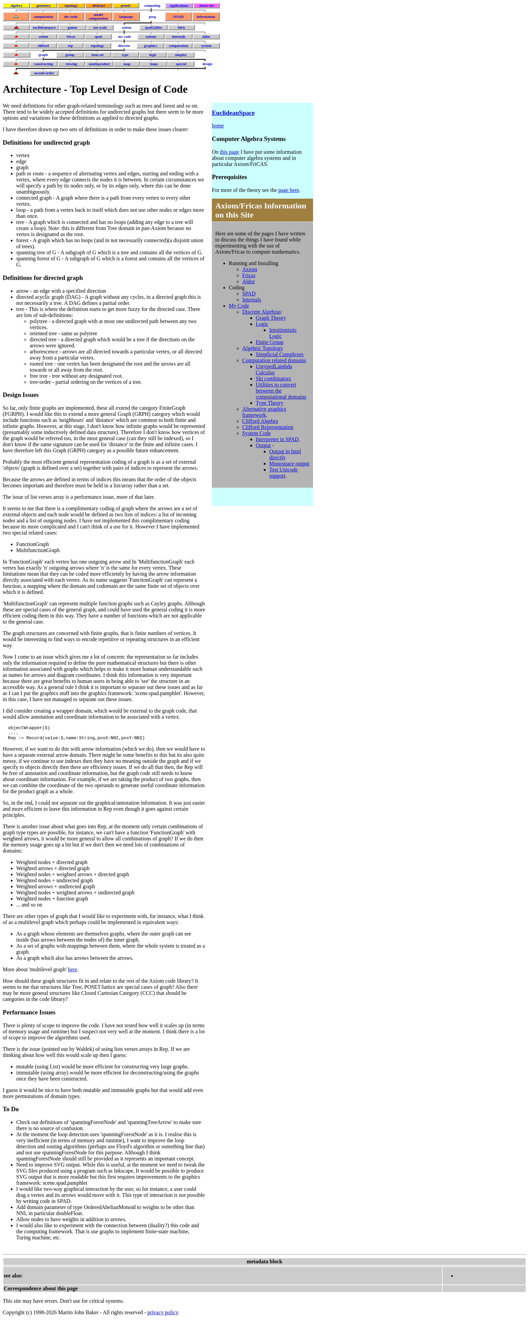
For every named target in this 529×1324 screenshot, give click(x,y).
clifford (43, 46)
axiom (126, 27)
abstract (98, 5)
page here (288, 190)
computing (152, 5)
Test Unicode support (283, 473)
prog (152, 17)
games (72, 27)
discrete (124, 46)
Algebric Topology (262, 348)
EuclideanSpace (233, 112)
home (218, 125)
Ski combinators (273, 378)
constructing (43, 64)
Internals (251, 300)
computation (43, 17)
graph (43, 55)
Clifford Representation (267, 427)
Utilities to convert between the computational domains (281, 391)
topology (71, 5)
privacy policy (162, 1315)
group (70, 55)
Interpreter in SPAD (277, 439)
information (206, 17)
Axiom (249, 269)
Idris (181, 27)
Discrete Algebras (261, 312)
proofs (126, 5)
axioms (150, 36)
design (207, 64)
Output (263, 445)
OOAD (178, 17)
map (126, 64)
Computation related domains (274, 360)
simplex (181, 55)
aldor (206, 36)
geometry (43, 5)
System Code (256, 433)
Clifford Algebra (260, 421)
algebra (16, 5)
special (181, 64)
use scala (100, 27)
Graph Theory (271, 318)
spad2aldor (153, 27)
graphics (150, 46)
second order (44, 73)
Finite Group (269, 342)
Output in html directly (285, 454)
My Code (239, 306)
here (72, 972)
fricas (71, 36)
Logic (262, 324)
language (126, 17)
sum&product (99, 64)
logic (153, 55)
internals (178, 36)
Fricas (248, 275)
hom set (98, 55)
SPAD (248, 293)
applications (179, 5)
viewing (71, 64)
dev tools (71, 17)
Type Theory (269, 403)
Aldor (248, 281)
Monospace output (289, 463)
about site (206, 5)
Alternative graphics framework (264, 412)
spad (98, 36)
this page (229, 152)
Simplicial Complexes (280, 354)
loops (154, 64)
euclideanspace (44, 27)
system (206, 46)
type (125, 55)
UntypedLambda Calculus (274, 369)
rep (70, 46)
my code (124, 36)
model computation (98, 16)
